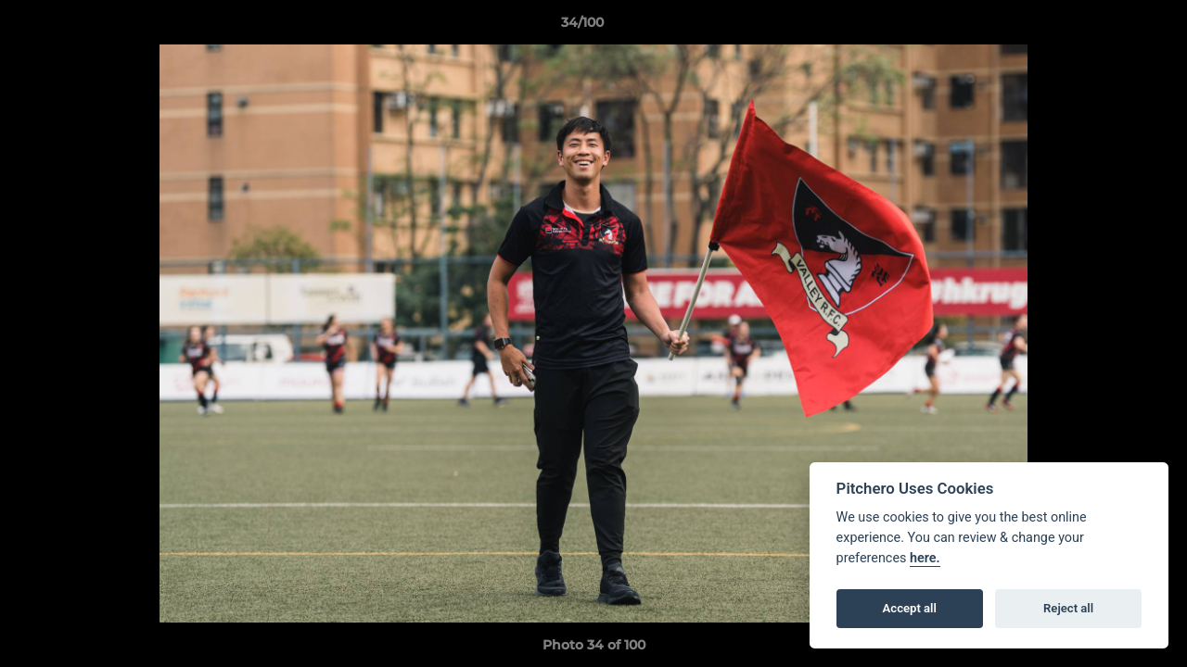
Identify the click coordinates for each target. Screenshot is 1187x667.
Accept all (910, 608)
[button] (1109, 27)
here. (925, 558)
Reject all (1068, 608)
